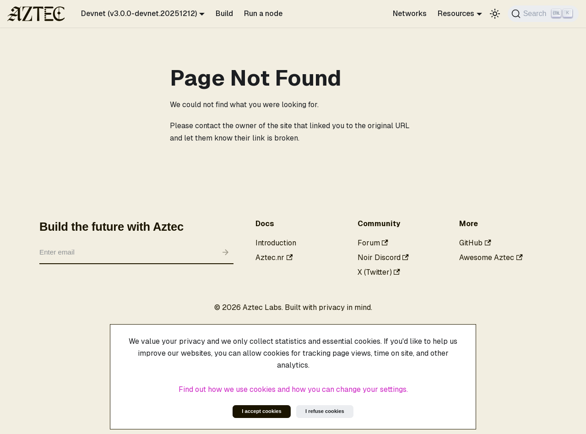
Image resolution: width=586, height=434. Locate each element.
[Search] (543, 13)
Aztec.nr (274, 257)
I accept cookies (261, 411)
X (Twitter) (379, 272)
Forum (373, 243)
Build (224, 13)
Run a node (263, 13)
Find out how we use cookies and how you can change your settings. (293, 389)
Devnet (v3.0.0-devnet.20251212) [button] (139, 13)
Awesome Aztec (490, 257)
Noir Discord (383, 257)
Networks (410, 13)
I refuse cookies (324, 411)
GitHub (475, 243)
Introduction (275, 243)
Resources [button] (456, 13)
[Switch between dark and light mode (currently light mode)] (495, 13)
